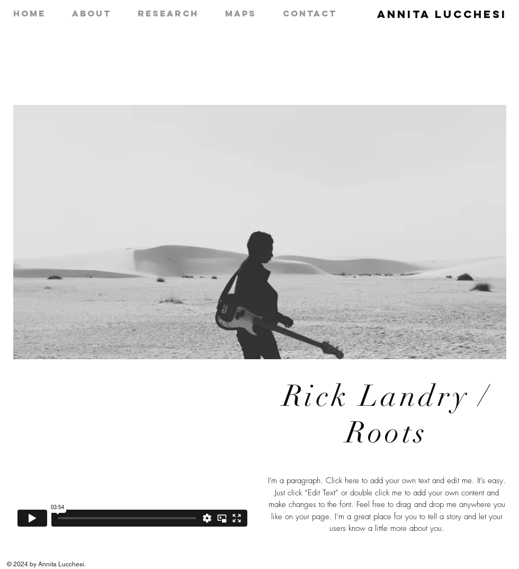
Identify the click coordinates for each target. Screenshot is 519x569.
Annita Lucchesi (442, 14)
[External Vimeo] (132, 464)
